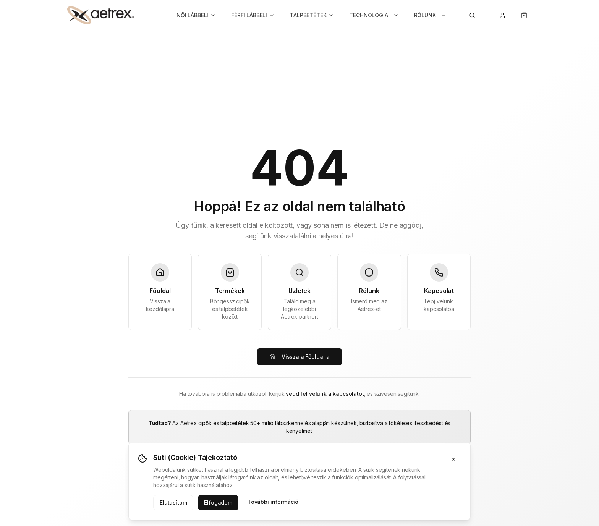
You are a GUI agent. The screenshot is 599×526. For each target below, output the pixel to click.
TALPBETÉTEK (312, 15)
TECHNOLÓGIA (373, 15)
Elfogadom (218, 502)
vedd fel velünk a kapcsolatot (325, 393)
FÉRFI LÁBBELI (253, 15)
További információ (273, 501)
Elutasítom (173, 502)
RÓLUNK (430, 15)
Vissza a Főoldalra (299, 356)
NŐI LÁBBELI (196, 15)
